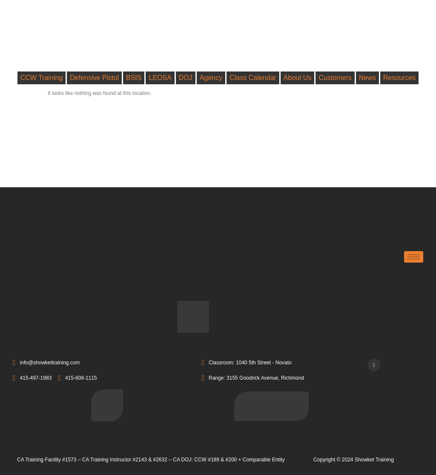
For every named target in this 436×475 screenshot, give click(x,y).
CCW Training (41, 77)
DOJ (185, 77)
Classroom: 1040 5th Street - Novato (246, 363)
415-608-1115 (77, 378)
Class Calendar (252, 77)
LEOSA (160, 77)
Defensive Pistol (94, 77)
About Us (298, 77)
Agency (211, 77)
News (367, 77)
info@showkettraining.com (46, 363)
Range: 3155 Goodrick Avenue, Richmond (252, 378)
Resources (399, 77)
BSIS (133, 77)
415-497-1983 (32, 378)
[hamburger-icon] (413, 257)
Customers (334, 77)
